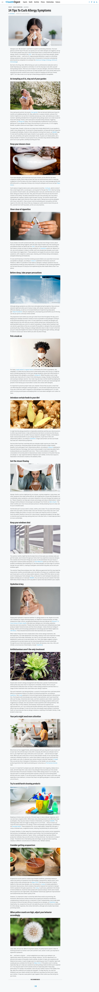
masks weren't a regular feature (24, 369)
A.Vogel (55, 759)
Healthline (43, 248)
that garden (34, 112)
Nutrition (36, 2)
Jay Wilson (12, 13)
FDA (49, 190)
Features (58, 2)
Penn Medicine (39, 561)
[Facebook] (89, 2)
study (20, 695)
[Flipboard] (91, 2)
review (43, 884)
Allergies (26, 7)
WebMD (54, 132)
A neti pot (47, 188)
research (33, 260)
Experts (25, 2)
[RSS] (96, 2)
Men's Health (53, 502)
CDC (30, 54)
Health (30, 2)
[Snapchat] (94, 2)
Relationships (50, 2)
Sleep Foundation (17, 311)
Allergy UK (21, 121)
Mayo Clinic (35, 882)
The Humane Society (51, 763)
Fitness (43, 2)
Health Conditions (17, 7)
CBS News (13, 630)
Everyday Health (16, 826)
